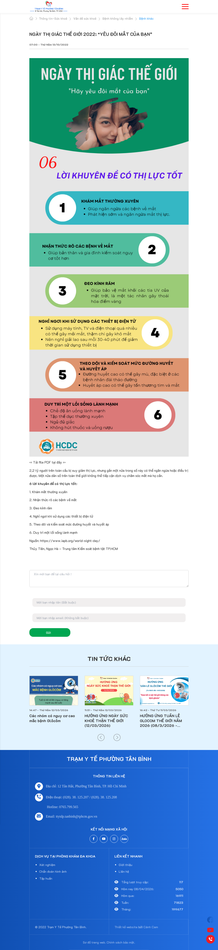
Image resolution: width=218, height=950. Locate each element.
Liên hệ (124, 871)
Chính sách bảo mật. (121, 942)
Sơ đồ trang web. (94, 942)
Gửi (48, 633)
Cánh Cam (151, 927)
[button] (101, 737)
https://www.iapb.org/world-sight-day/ (70, 540)
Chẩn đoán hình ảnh (53, 871)
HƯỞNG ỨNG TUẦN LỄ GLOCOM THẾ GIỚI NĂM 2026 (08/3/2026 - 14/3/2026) (161, 720)
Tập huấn (45, 878)
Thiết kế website (125, 927)
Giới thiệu (125, 865)
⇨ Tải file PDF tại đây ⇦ (47, 462)
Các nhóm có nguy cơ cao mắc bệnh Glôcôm (52, 718)
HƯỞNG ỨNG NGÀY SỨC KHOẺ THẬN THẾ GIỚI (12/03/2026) (106, 720)
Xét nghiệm (47, 865)
